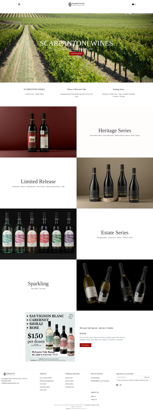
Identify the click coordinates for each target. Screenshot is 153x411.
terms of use (68, 378)
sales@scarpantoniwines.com (10, 383)
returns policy (69, 384)
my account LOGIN (46, 378)
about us (93, 396)
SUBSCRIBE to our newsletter (100, 381)
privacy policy (69, 381)
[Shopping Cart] (134, 4)
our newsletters (95, 378)
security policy (69, 387)
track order (43, 384)
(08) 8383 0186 (6, 381)
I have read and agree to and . (132, 380)
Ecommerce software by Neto (92, 405)
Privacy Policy (145, 380)
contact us (94, 399)
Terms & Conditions (134, 380)
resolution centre (45, 387)
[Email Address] (129, 377)
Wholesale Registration (47, 381)
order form (43, 390)
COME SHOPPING (76, 53)
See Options (85, 345)
